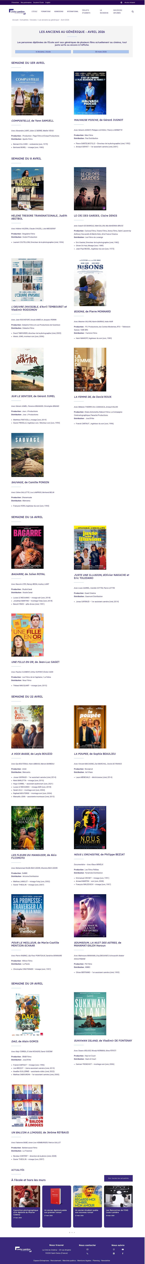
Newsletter (106, 1260)
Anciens (33, 20)
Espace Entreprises (41, 1260)
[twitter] (128, 2)
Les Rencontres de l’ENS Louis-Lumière (117, 1211)
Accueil (15, 20)
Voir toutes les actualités (118, 1178)
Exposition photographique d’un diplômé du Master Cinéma (25, 1212)
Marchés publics (69, 1260)
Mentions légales (84, 1260)
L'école (48, 52)
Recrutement (56, 1260)
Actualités (24, 20)
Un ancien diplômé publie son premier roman (55, 1211)
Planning (96, 1260)
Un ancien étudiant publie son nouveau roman (86, 1211)
